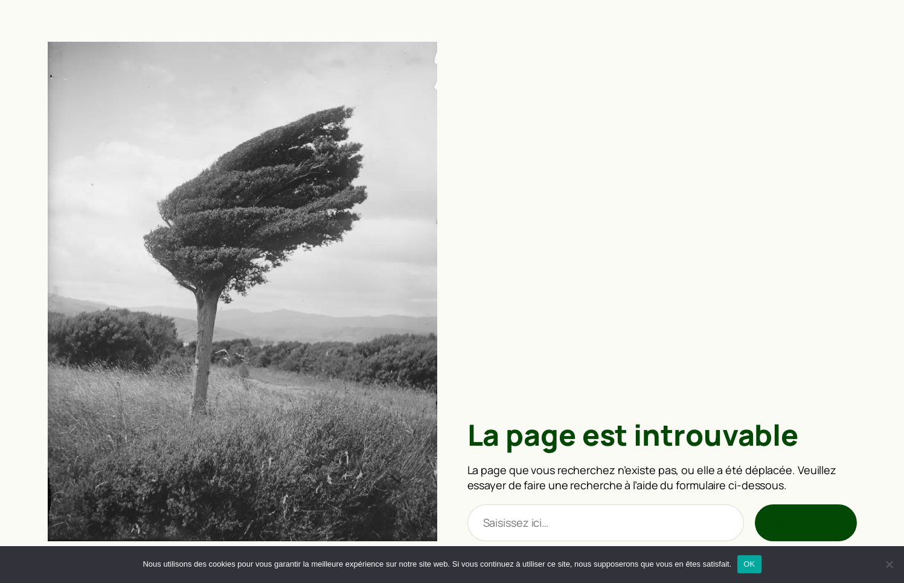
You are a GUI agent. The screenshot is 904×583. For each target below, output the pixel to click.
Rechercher (806, 522)
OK (749, 563)
